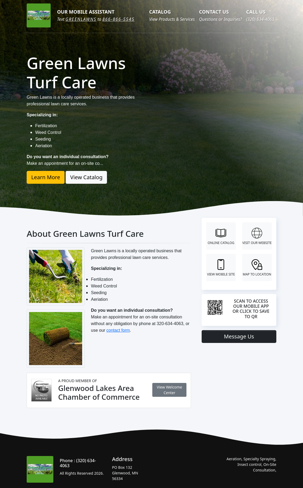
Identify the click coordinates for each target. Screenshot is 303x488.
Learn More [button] (45, 177)
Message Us (239, 336)
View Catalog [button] (86, 177)
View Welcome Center (169, 390)
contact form (118, 330)
